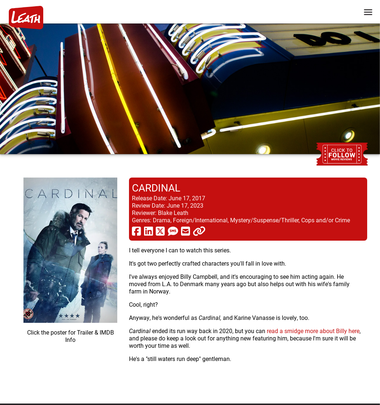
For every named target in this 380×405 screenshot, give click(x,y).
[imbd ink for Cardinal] (70, 285)
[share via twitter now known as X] (160, 231)
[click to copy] (199, 231)
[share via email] (185, 231)
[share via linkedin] (148, 231)
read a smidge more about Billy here (313, 331)
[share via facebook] (136, 231)
